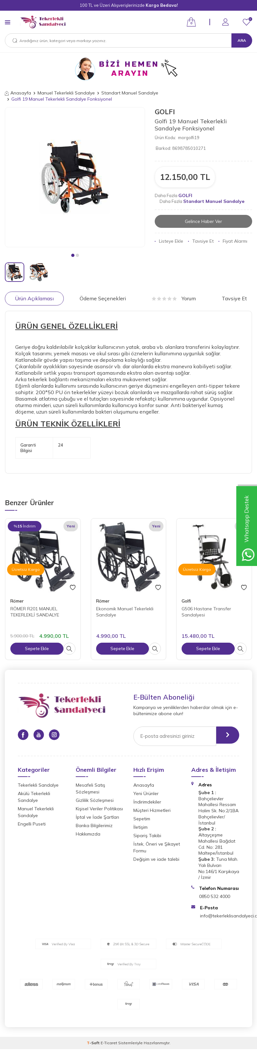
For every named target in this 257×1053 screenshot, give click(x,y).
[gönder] (223, 736)
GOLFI (165, 111)
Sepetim (141, 819)
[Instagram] (59, 735)
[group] (75, 177)
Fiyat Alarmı (232, 241)
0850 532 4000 (214, 896)
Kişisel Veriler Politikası (99, 809)
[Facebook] (24, 735)
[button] (72, 255)
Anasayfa (18, 93)
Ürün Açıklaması (34, 298)
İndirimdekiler (147, 802)
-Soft (94, 1042)
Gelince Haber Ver (203, 221)
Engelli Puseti (32, 824)
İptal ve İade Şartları (97, 817)
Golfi (186, 601)
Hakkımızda (88, 834)
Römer (17, 601)
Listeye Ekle (169, 241)
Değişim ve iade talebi (156, 859)
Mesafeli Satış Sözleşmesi (90, 788)
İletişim (140, 827)
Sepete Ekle (37, 648)
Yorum (174, 298)
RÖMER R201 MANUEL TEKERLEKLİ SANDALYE (34, 612)
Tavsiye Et (201, 241)
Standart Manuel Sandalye (129, 93)
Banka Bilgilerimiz (94, 825)
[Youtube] (42, 735)
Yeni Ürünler (146, 793)
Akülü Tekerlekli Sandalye (34, 797)
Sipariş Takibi (147, 835)
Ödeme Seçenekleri (103, 298)
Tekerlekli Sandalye (38, 785)
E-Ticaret (109, 1042)
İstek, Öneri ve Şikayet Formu (156, 847)
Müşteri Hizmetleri (152, 810)
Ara (242, 40)
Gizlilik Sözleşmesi (95, 800)
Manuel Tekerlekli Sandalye (66, 93)
